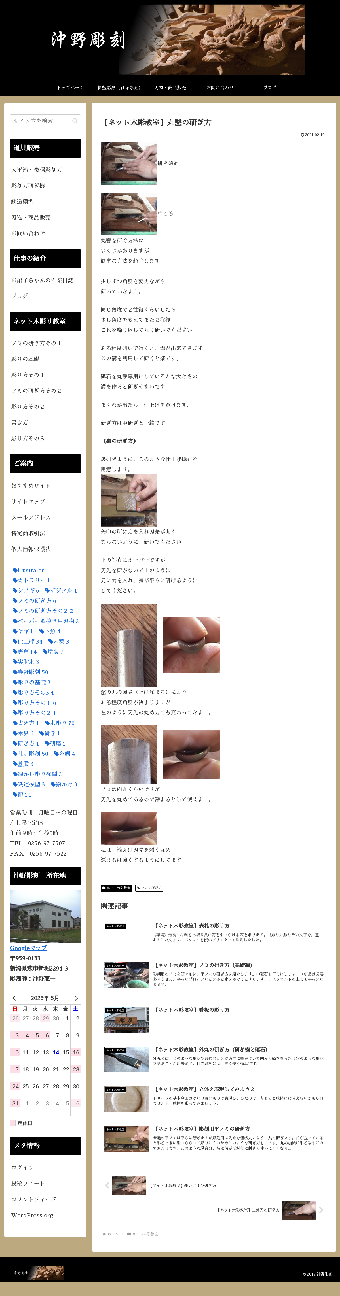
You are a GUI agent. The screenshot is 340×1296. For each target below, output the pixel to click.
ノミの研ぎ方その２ (36, 391)
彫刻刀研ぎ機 (28, 186)
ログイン (22, 1168)
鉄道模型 (22, 202)
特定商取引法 (28, 533)
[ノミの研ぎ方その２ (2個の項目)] (41, 611)
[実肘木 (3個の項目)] (24, 662)
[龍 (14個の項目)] (20, 794)
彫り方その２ (28, 407)
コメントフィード (33, 1199)
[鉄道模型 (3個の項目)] (27, 784)
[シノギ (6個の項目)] (24, 591)
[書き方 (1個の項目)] (24, 723)
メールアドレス (31, 517)
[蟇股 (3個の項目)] (21, 764)
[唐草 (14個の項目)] (23, 652)
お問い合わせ (28, 233)
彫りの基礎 (25, 359)
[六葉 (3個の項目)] (57, 642)
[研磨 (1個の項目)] (54, 744)
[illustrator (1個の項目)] (29, 570)
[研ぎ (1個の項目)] (48, 733)
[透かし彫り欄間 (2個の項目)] (36, 774)
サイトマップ (28, 502)
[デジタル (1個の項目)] (59, 591)
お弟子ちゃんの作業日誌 (42, 280)
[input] (45, 120)
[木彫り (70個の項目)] (58, 723)
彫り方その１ (28, 375)
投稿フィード (28, 1183)
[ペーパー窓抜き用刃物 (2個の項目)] (44, 621)
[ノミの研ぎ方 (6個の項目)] (33, 601)
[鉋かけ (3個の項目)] (62, 784)
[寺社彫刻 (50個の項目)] (29, 672)
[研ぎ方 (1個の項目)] (24, 744)
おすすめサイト (31, 486)
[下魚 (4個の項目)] (48, 631)
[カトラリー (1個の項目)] (30, 580)
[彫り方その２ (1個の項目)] (33, 713)
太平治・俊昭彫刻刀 (36, 170)
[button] (75, 121)
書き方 (19, 422)
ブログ (19, 296)
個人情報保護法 (31, 549)
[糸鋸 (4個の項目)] (63, 754)
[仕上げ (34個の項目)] (26, 642)
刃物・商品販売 (31, 217)
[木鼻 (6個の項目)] (21, 733)
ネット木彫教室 (116, 888)
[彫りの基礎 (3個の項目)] (30, 682)
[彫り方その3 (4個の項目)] (32, 693)
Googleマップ (28, 948)
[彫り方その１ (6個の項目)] (33, 703)
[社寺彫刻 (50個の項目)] (29, 754)
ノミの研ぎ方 (149, 888)
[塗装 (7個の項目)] (52, 652)
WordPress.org (32, 1215)
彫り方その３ (28, 438)
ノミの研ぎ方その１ (36, 343)
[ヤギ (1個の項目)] (21, 631)
